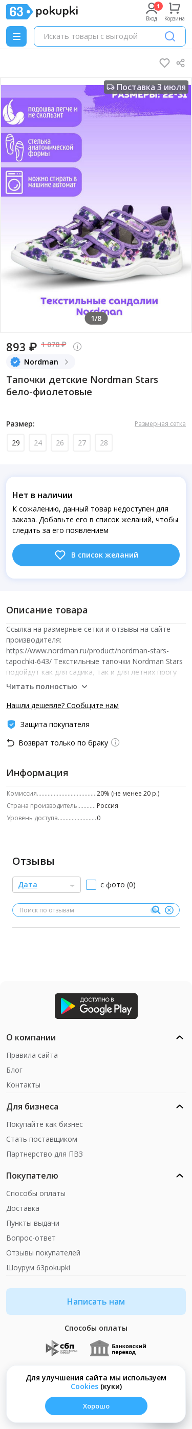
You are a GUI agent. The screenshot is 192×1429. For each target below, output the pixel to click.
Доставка (22, 1208)
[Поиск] (170, 36)
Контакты (23, 1085)
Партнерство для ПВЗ (44, 1154)
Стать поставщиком (41, 1139)
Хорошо (96, 1406)
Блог (14, 1070)
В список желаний (96, 555)
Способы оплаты (36, 1193)
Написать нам (96, 1301)
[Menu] (16, 36)
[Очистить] (169, 910)
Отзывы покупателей (43, 1252)
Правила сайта (32, 1055)
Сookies (84, 1386)
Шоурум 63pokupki (38, 1267)
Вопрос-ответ (31, 1238)
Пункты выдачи (32, 1223)
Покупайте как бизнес (44, 1124)
